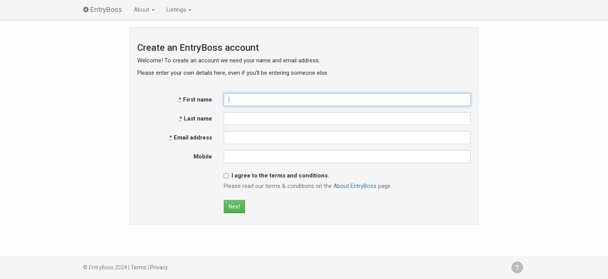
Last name (196, 118)
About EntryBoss (355, 186)
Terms (139, 267)
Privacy (159, 267)
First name (195, 99)
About (144, 9)
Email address (190, 137)
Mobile (202, 156)
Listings (179, 9)
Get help (517, 267)
